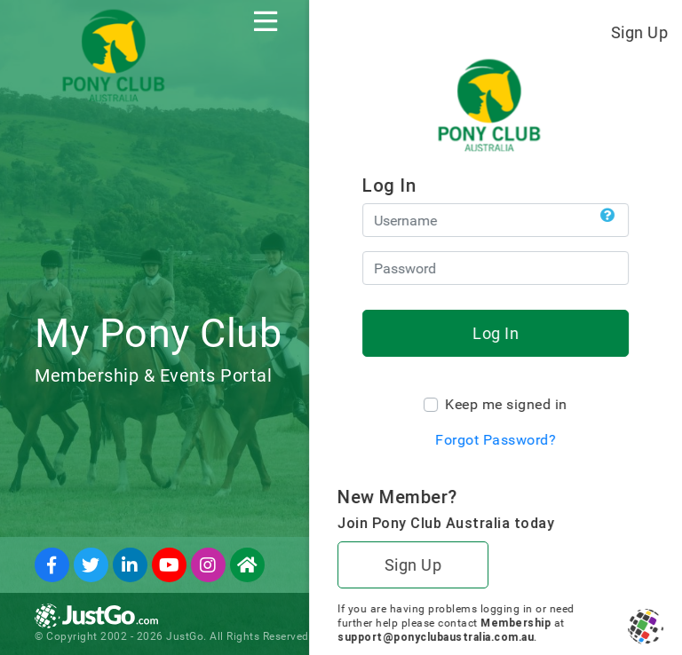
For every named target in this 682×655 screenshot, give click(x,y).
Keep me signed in (506, 404)
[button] (607, 215)
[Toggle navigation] (265, 21)
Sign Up (640, 32)
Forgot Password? (495, 439)
